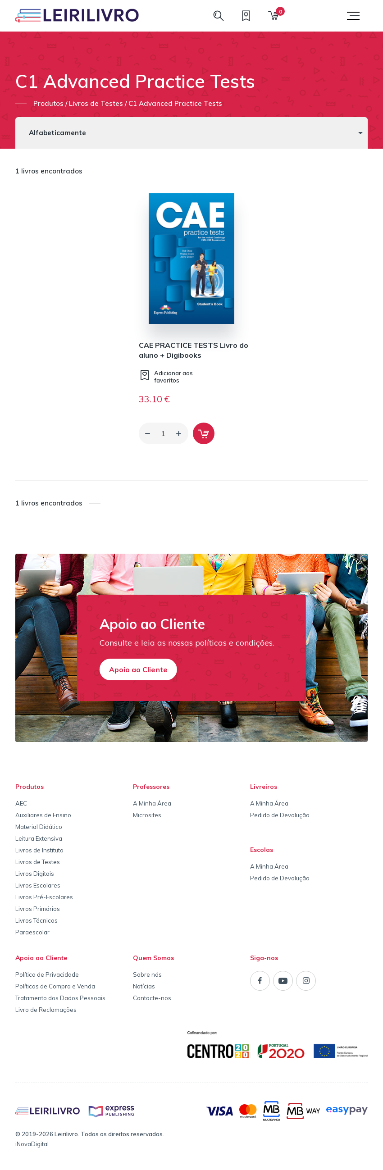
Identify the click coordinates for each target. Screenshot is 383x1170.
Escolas (261, 850)
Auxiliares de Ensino (43, 815)
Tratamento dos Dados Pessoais (60, 998)
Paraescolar (32, 932)
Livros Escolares (37, 885)
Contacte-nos (152, 998)
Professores (151, 787)
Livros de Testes (37, 861)
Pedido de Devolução (280, 815)
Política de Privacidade (47, 974)
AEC (21, 803)
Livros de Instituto (39, 850)
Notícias (144, 986)
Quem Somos (153, 958)
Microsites (147, 815)
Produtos (29, 787)
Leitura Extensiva (38, 838)
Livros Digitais (34, 873)
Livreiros (263, 787)
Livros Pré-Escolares (44, 897)
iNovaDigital (32, 1143)
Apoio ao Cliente (138, 669)
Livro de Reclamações (46, 1009)
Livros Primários (37, 908)
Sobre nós (147, 974)
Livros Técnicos (36, 920)
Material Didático (38, 826)
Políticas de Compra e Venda (55, 986)
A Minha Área (152, 803)
